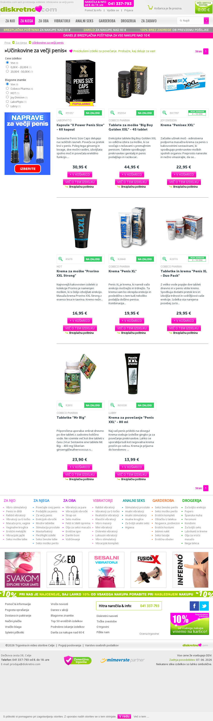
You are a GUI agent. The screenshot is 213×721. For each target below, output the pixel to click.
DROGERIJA (191, 500)
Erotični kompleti (165, 515)
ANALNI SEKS (134, 500)
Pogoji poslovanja (69, 645)
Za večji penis (44, 515)
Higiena (129, 527)
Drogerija (128, 20)
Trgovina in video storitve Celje (34, 645)
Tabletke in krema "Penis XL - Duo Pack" (184, 273)
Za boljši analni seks (137, 523)
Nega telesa (192, 543)
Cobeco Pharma (21, 88)
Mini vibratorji (103, 527)
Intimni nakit (162, 531)
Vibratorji (62, 20)
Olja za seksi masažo (78, 527)
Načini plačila (13, 621)
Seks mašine (73, 519)
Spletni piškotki (14, 632)
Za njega (26, 20)
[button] (79, 174)
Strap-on (71, 515)
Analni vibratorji (134, 511)
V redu (124, 716)
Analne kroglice (134, 519)
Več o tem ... (141, 716)
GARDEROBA (163, 500)
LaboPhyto (18, 102)
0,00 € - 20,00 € (21, 67)
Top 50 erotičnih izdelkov (67, 621)
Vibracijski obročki (77, 511)
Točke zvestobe (107, 621)
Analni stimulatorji (136, 515)
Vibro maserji (103, 523)
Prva (6, 42)
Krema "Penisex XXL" (178, 125)
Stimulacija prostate (48, 527)
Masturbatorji (44, 531)
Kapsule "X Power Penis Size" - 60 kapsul (80, 127)
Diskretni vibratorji (106, 531)
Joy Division (19, 97)
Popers (189, 511)
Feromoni (190, 519)
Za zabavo (149, 20)
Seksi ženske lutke (46, 539)
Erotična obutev (164, 539)
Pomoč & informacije (18, 604)
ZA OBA (69, 500)
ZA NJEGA (41, 500)
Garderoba (107, 20)
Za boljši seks (193, 527)
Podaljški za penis (46, 511)
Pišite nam (103, 632)
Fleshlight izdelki (46, 535)
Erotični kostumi (164, 527)
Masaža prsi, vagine (18, 523)
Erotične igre (73, 531)
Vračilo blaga (13, 627)
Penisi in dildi (14, 511)
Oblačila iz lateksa (165, 519)
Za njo (10, 20)
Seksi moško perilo (47, 543)
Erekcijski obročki (46, 519)
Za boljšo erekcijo (195, 507)
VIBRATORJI (103, 500)
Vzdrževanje (73, 539)
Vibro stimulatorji (16, 507)
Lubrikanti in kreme (196, 531)
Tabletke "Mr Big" (71, 418)
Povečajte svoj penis (48, 507)
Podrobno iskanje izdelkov (67, 627)
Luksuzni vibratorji (106, 535)
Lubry (15, 106)
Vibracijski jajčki (15, 535)
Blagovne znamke (62, 615)
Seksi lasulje (162, 535)
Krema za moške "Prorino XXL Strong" (78, 273)
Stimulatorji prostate (137, 507)
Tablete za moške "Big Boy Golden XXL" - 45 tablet (131, 127)
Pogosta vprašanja (17, 610)
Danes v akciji (59, 610)
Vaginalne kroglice (17, 527)
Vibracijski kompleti (107, 543)
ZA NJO (9, 500)
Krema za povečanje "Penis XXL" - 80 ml (131, 420)
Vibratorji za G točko (18, 519)
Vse (14, 63)
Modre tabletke (45, 523)
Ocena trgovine (149, 634)
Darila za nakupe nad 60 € (67, 632)
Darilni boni (72, 535)
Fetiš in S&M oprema (78, 523)
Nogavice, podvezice (167, 523)
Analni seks (84, 20)
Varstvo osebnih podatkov (102, 645)
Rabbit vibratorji (15, 515)
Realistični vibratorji (107, 515)
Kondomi (190, 523)
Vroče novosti (59, 604)
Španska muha (193, 515)
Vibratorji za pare (76, 507)
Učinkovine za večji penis (48, 42)
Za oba (43, 20)
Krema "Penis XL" (123, 271)
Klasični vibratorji (105, 519)
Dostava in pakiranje (18, 615)
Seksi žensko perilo (166, 507)
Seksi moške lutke (16, 539)
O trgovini (103, 627)
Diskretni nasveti (107, 616)
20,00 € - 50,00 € (21, 71)
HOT (14, 93)
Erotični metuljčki (16, 531)
